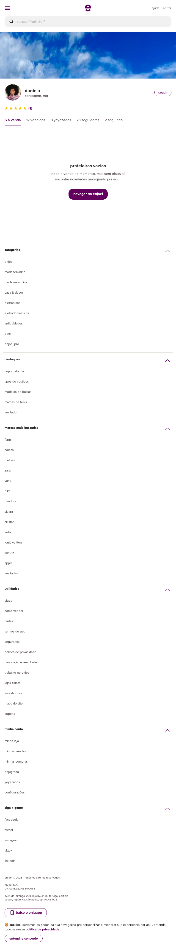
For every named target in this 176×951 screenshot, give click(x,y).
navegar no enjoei (88, 193)
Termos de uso (15, 631)
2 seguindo (114, 119)
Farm (8, 439)
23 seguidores (88, 119)
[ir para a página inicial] (88, 10)
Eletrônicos (12, 302)
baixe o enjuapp (25, 912)
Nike (8, 491)
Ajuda (8, 600)
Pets (8, 333)
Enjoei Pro (12, 344)
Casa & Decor (14, 292)
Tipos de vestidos (17, 381)
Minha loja (12, 741)
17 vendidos (35, 119)
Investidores (13, 693)
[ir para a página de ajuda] (155, 8)
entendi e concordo (23, 938)
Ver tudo (10, 412)
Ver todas (11, 573)
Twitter (9, 830)
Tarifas (9, 621)
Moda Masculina (16, 282)
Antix (8, 532)
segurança (12, 641)
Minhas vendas (15, 751)
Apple (8, 563)
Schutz (9, 552)
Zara (8, 470)
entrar (167, 8)
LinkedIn (10, 860)
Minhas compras (16, 761)
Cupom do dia (14, 371)
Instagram (11, 840)
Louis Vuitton (13, 542)
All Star (9, 522)
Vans (8, 480)
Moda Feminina (15, 272)
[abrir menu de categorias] (7, 8)
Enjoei (9, 261)
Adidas (9, 449)
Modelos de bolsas (18, 391)
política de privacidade (42, 929)
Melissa (10, 460)
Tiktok (8, 850)
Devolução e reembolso (21, 662)
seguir (163, 92)
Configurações (15, 792)
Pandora (10, 501)
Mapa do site (14, 703)
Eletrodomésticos (17, 313)
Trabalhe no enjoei (17, 672)
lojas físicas (13, 682)
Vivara (9, 511)
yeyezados (12, 782)
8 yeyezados (61, 119)
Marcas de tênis (16, 402)
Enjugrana (12, 771)
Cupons (10, 713)
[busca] (88, 21)
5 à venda (13, 120)
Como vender (14, 610)
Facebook (11, 819)
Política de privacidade (20, 652)
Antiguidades (14, 323)
